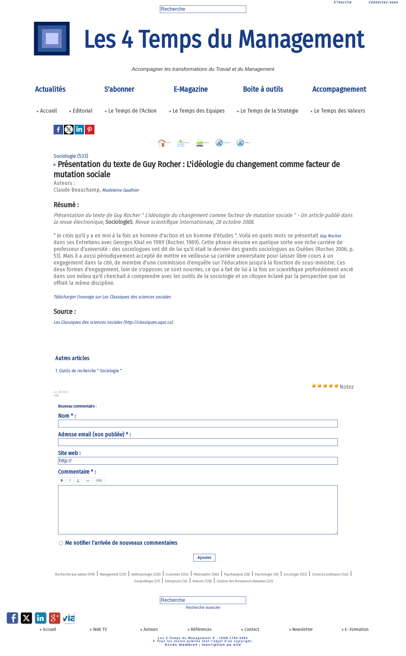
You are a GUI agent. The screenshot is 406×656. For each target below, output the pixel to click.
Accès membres (184, 648)
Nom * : (67, 415)
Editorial (80, 110)
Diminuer (276, 141)
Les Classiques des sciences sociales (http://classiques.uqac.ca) (129, 321)
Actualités (50, 89)
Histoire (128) (311, 579)
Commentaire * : (77, 471)
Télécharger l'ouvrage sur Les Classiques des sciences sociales (126, 295)
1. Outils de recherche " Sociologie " (91, 370)
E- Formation (354, 633)
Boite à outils (263, 89)
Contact (250, 633)
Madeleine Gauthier (125, 188)
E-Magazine (191, 89)
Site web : (69, 452)
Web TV (98, 633)
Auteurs (148, 633)
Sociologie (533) (123, 579)
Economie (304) (241, 572)
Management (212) (144, 572)
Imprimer (198, 141)
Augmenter (237, 141)
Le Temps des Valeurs (337, 110)
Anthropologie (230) (194, 572)
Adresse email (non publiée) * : (94, 433)
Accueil (46, 110)
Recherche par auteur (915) (86, 572)
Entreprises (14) (273, 579)
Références (199, 633)
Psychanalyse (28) (331, 572)
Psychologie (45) (81, 579)
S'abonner (119, 89)
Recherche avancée (203, 612)
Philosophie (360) (284, 572)
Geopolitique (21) (230, 579)
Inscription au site (218, 648)
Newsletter (300, 633)
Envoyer (162, 141)
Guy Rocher (333, 234)
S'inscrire (343, 2)
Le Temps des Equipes (196, 110)
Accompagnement (339, 89)
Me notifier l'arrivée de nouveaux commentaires (121, 542)
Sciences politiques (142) (176, 579)
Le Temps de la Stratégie (267, 110)
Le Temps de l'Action (130, 110)
